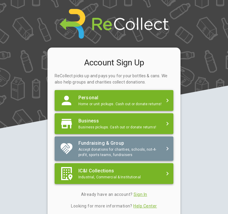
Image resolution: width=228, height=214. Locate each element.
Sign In (140, 194)
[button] (114, 100)
